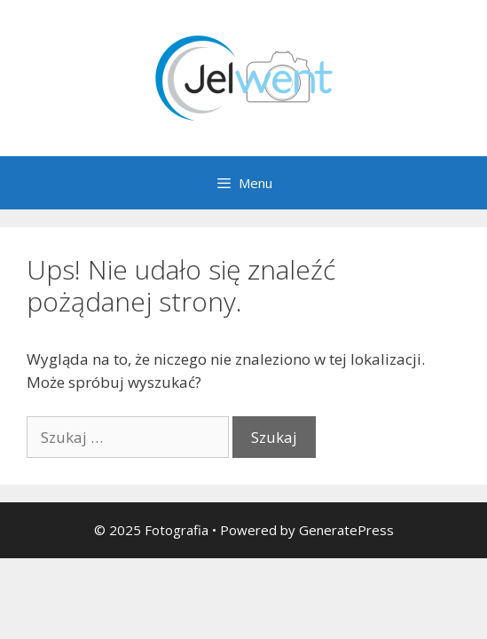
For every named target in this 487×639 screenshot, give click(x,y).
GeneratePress (346, 530)
